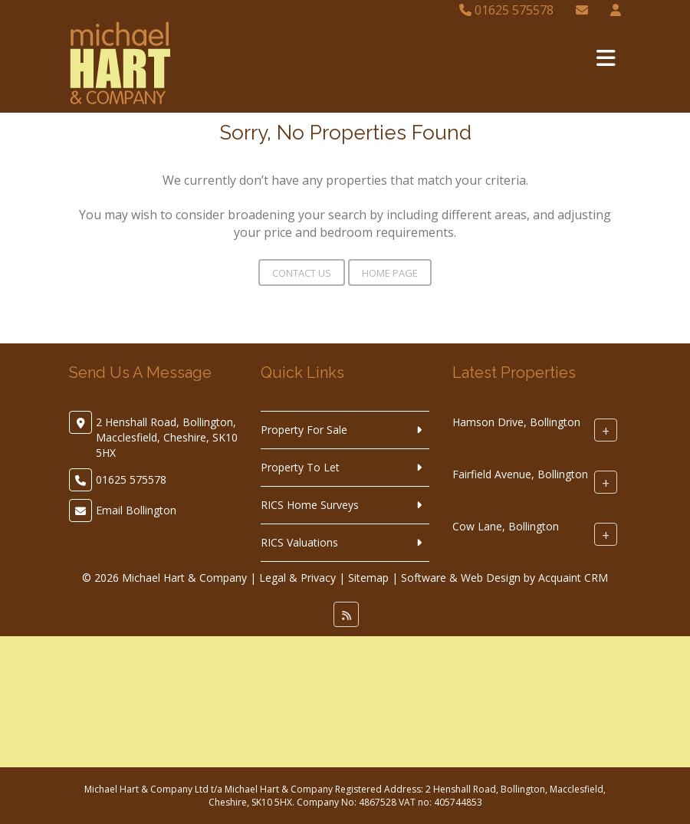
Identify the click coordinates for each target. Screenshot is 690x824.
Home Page (390, 273)
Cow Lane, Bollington (505, 526)
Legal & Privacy (297, 577)
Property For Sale (304, 429)
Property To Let (300, 467)
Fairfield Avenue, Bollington (520, 474)
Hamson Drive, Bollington (516, 422)
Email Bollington (136, 510)
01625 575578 (506, 10)
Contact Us (301, 273)
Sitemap (368, 577)
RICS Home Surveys (310, 504)
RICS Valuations (299, 542)
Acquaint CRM (573, 577)
